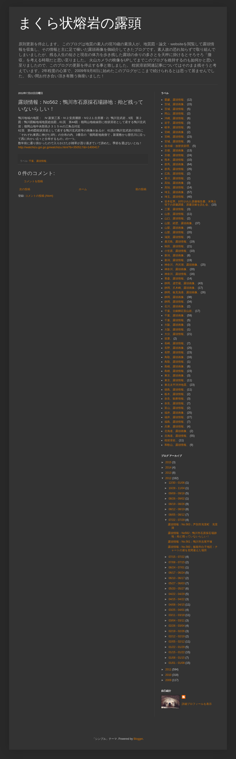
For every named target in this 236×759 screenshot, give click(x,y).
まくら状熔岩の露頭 (80, 23)
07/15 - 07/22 (177, 556)
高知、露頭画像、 (175, 182)
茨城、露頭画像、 (175, 104)
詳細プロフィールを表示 (197, 704)
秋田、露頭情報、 (175, 246)
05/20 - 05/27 (177, 588)
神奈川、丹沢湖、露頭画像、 (182, 264)
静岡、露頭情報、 (175, 301)
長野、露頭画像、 (175, 347)
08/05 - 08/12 (177, 514)
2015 (168, 462)
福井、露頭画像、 (175, 412)
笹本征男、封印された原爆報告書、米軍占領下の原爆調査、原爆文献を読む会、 (190, 203)
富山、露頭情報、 (175, 408)
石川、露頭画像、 (175, 306)
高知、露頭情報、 (175, 187)
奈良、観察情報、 (175, 398)
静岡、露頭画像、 (175, 297)
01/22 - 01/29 (177, 647)
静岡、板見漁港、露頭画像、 (182, 292)
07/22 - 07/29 (177, 519)
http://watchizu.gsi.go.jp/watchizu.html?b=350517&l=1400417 (58, 147)
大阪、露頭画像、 (175, 324)
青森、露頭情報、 (175, 278)
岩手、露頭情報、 (175, 122)
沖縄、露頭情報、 (175, 118)
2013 (168, 472)
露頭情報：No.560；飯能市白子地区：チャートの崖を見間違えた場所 (193, 548)
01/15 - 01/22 (177, 652)
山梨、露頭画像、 (175, 227)
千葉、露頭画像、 (175, 315)
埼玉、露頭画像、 (175, 192)
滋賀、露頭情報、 (175, 237)
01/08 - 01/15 (177, 657)
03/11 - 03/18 (177, 615)
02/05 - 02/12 (177, 641)
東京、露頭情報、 (175, 380)
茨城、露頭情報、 (175, 109)
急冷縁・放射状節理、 (178, 146)
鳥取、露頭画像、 (175, 357)
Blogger (138, 738)
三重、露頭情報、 (175, 209)
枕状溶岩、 (171, 440)
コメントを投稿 (33, 181)
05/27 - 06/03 (177, 583)
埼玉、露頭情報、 (175, 196)
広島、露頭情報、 (175, 173)
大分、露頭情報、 (175, 334)
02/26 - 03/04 (177, 625)
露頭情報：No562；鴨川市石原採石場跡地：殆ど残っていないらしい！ (192, 534)
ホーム (83, 189)
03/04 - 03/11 (177, 620)
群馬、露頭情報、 (175, 169)
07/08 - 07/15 (177, 562)
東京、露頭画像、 (175, 375)
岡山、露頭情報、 (175, 113)
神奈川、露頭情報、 (177, 274)
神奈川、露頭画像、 (177, 269)
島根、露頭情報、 (175, 371)
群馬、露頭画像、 (175, 164)
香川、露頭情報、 (175, 178)
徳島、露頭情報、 (175, 389)
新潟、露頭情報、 (175, 260)
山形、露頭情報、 (175, 214)
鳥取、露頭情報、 (175, 361)
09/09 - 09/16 (177, 493)
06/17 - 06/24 (177, 572)
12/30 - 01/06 (177, 482)
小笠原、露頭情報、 (177, 250)
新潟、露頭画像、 (175, 255)
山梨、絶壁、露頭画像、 (179, 223)
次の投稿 (24, 189)
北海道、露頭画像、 (177, 431)
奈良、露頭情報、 (175, 403)
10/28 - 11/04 (177, 488)
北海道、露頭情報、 (177, 435)
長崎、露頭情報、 (175, 343)
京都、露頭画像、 (175, 150)
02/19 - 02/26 (177, 631)
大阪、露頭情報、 (175, 329)
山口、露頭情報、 (175, 218)
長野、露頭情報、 (175, 352)
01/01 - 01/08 (177, 662)
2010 (168, 675)
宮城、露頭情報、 (175, 141)
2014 (168, 467)
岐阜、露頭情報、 (175, 127)
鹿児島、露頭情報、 (177, 241)
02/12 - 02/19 (177, 636)
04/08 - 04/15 (177, 604)
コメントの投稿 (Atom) (39, 195)
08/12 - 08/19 (177, 509)
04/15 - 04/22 (177, 599)
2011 (168, 669)
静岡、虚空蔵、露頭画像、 (181, 283)
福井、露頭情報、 (175, 417)
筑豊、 (169, 338)
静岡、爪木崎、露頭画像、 (181, 287)
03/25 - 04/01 (177, 609)
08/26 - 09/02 (177, 498)
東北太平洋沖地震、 (177, 384)
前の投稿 (140, 189)
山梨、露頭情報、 (175, 232)
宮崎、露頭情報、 (175, 136)
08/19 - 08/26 (177, 504)
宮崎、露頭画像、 (175, 132)
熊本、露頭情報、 (175, 159)
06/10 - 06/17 (177, 578)
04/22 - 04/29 (177, 594)
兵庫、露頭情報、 (175, 426)
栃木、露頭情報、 (175, 394)
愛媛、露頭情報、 (175, 99)
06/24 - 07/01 (177, 567)
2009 (168, 680)
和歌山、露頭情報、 (177, 444)
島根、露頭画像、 (175, 366)
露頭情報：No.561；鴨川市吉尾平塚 (190, 541)
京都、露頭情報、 (175, 155)
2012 (168, 478)
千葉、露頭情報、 (39, 161)
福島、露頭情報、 (175, 421)
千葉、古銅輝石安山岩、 (179, 311)
